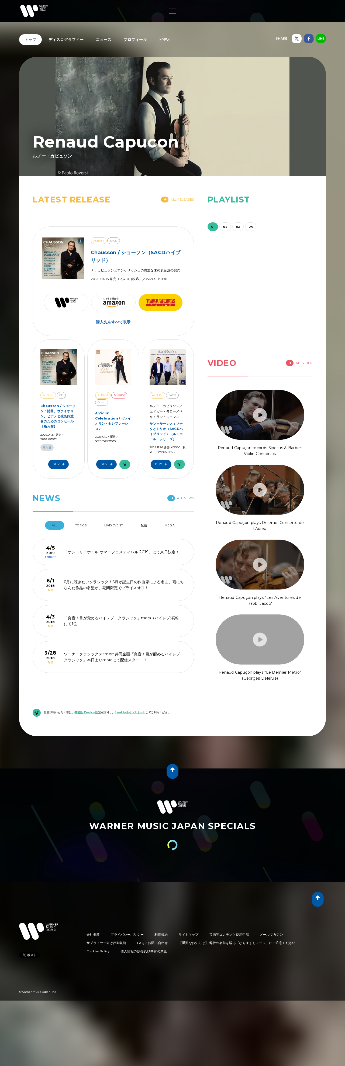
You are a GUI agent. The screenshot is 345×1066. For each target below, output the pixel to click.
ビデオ (165, 39)
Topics (81, 525)
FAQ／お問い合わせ (152, 943)
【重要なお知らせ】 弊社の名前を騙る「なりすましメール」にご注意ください (237, 943)
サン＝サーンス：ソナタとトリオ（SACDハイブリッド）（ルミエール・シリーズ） (166, 431)
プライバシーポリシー (127, 934)
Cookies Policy (98, 951)
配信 (144, 525)
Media (170, 525)
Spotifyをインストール (130, 712)
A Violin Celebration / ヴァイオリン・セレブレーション (113, 421)
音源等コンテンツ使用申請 (229, 934)
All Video (299, 363)
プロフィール (135, 39)
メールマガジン (271, 934)
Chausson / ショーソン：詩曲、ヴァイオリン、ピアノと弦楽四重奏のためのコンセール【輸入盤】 (58, 416)
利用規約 (161, 934)
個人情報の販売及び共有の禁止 (143, 951)
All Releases (177, 199)
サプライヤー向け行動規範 (106, 943)
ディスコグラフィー (66, 39)
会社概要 (93, 934)
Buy (60, 464)
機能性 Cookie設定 (87, 712)
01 (213, 227)
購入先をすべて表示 (113, 322)
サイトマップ (188, 934)
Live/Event (113, 525)
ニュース (103, 39)
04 (251, 227)
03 (238, 227)
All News (180, 498)
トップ (30, 39)
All (54, 525)
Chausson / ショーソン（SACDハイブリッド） (135, 256)
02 (225, 227)
